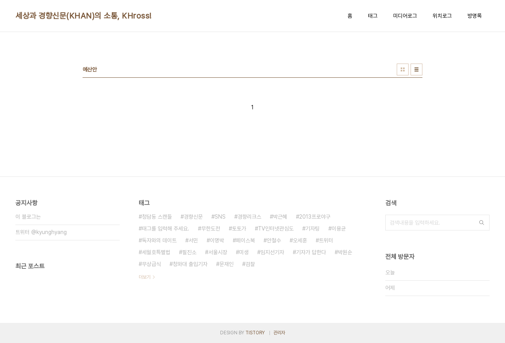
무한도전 (210, 228)
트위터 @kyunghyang (41, 232)
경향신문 (193, 217)
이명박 (217, 240)
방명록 (474, 16)
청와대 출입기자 (190, 264)
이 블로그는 (28, 217)
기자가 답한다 (311, 252)
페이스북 (245, 240)
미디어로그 (405, 16)
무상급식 (151, 264)
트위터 (326, 240)
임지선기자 (272, 252)
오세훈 (300, 240)
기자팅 (312, 228)
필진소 (189, 252)
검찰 (250, 264)
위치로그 (442, 16)
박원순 (345, 252)
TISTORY (255, 333)
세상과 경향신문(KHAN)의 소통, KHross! (83, 16)
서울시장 (217, 252)
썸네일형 (403, 69)
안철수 (274, 240)
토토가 (239, 228)
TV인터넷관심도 (276, 228)
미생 (244, 252)
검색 (481, 222)
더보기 (145, 277)
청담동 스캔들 (157, 217)
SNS (220, 217)
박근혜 (280, 217)
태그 (372, 16)
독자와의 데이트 (159, 240)
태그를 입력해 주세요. (165, 228)
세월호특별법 (156, 252)
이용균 (339, 228)
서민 (193, 240)
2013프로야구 (314, 217)
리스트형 (416, 69)
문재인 (226, 264)
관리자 (279, 333)
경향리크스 (249, 217)
